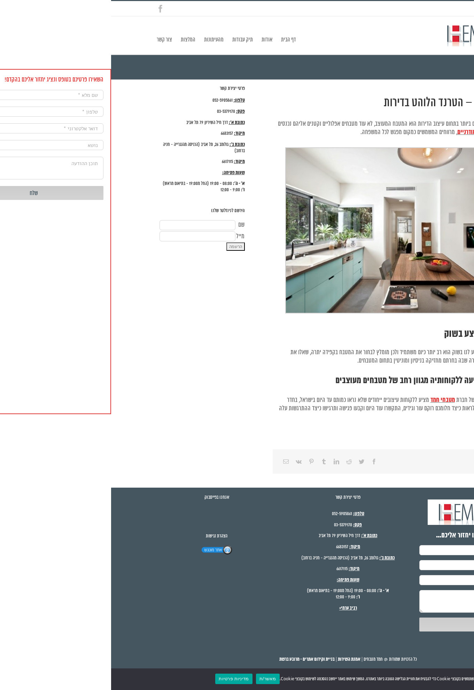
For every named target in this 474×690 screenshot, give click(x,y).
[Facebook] (263, 461)
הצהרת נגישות (105, 536)
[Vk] (187, 461)
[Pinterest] (200, 461)
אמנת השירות (238, 659)
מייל (129, 236)
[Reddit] (238, 461)
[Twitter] (250, 461)
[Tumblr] (213, 461)
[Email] (175, 461)
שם (130, 225)
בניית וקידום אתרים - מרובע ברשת (196, 659)
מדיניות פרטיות (123, 678)
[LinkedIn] (225, 461)
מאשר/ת (156, 678)
